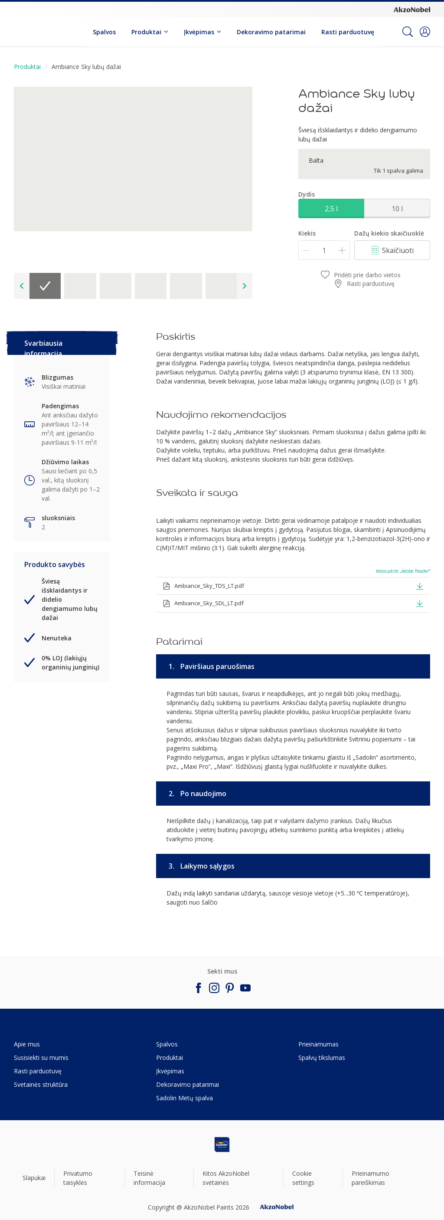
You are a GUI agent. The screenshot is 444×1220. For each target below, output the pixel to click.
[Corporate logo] (412, 9)
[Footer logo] (222, 1144)
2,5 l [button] (331, 208)
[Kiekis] (324, 250)
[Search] (407, 31)
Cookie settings (303, 1178)
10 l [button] (397, 208)
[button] (425, 31)
